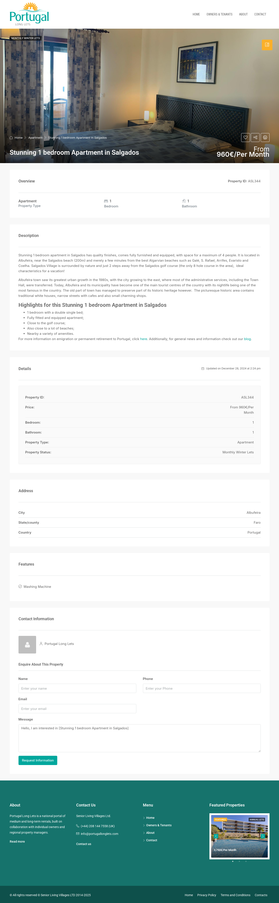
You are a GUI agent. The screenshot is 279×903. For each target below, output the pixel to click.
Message (25, 718)
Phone (148, 677)
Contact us (83, 842)
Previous (216, 834)
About (243, 14)
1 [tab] (235, 861)
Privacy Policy (206, 893)
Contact (260, 14)
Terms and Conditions (235, 893)
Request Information (38, 759)
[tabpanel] (239, 835)
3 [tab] (248, 861)
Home (196, 14)
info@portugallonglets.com (99, 832)
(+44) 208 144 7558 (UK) (98, 824)
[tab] (267, 45)
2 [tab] (241, 861)
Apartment (35, 137)
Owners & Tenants (220, 14)
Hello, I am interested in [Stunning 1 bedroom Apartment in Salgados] (139, 737)
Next (263, 834)
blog (247, 339)
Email (22, 697)
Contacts (261, 893)
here (143, 339)
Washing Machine (37, 586)
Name (23, 677)
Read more (17, 840)
